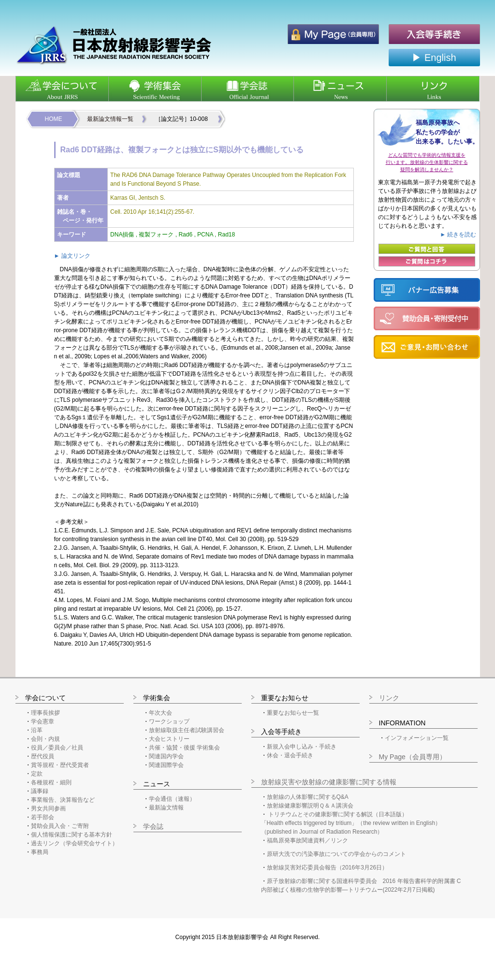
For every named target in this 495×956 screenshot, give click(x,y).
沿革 (37, 730)
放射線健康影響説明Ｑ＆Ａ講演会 (310, 805)
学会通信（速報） (172, 798)
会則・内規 (45, 738)
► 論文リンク (72, 255)
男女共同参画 (48, 808)
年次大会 (160, 712)
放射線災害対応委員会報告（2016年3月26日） (327, 867)
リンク (389, 698)
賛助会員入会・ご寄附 (60, 826)
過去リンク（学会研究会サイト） (74, 843)
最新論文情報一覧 (110, 119)
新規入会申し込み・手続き (301, 746)
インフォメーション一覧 (417, 738)
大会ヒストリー (169, 738)
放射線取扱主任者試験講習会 (186, 730)
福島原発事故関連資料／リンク (307, 840)
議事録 (39, 791)
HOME (53, 119)
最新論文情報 (166, 807)
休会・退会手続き (290, 755)
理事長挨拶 (45, 712)
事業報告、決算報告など (63, 799)
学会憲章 (42, 721)
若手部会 (42, 817)
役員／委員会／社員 (57, 747)
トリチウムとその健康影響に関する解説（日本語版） (338, 814)
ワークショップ (169, 721)
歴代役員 (42, 756)
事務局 (39, 852)
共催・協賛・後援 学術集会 (184, 747)
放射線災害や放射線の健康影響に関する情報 (328, 782)
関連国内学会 (166, 756)
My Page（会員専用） (412, 757)
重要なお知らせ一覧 (293, 712)
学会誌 (153, 826)
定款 (37, 773)
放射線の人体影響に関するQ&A (308, 797)
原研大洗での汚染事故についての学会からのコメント (336, 854)
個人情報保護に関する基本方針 (71, 834)
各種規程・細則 (51, 782)
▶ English (434, 57)
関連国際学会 (166, 765)
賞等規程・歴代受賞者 (60, 765)
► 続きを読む (458, 234)
